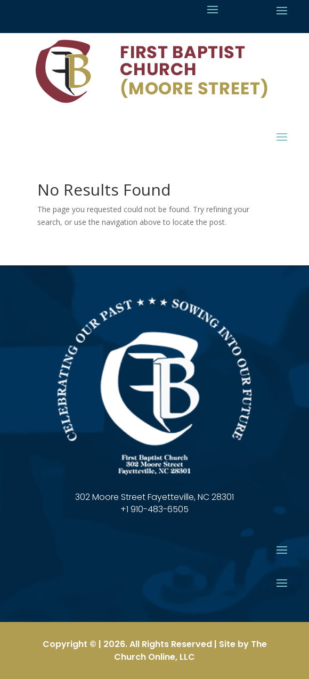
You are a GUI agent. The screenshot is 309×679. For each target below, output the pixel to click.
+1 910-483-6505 (154, 509)
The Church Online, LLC (190, 650)
